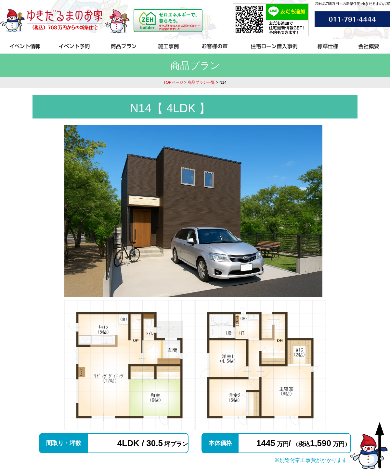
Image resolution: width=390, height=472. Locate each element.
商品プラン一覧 (201, 82)
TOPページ (173, 82)
